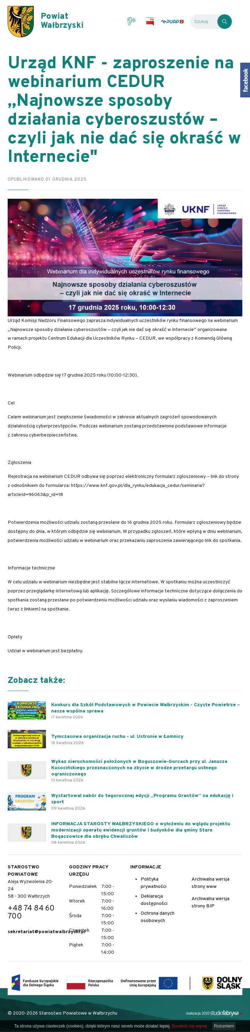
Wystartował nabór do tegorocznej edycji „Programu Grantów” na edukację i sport (142, 799)
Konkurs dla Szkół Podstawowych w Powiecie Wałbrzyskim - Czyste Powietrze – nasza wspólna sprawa (145, 708)
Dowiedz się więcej (189, 1026)
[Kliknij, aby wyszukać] (224, 21)
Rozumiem (224, 1026)
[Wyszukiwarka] (203, 21)
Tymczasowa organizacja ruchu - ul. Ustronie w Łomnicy (117, 737)
